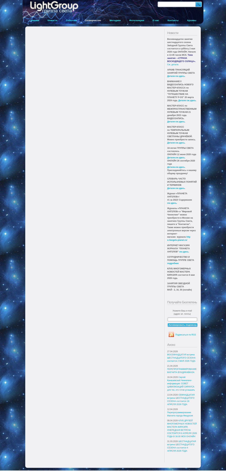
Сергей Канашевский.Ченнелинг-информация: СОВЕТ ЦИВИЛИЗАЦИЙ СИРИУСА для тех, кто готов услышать (181, 383)
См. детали (172, 64)
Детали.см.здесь (176, 157)
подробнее (173, 263)
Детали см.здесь (176, 76)
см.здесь (172, 203)
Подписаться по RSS (185, 335)
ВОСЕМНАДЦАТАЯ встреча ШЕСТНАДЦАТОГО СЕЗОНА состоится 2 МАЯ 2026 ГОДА (181, 357)
